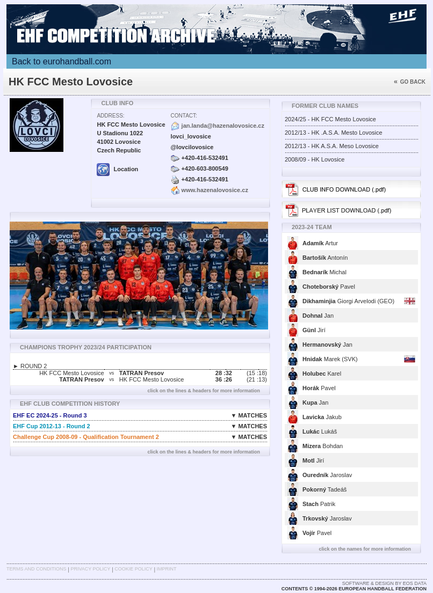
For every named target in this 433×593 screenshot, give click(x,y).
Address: (110, 116)
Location (117, 169)
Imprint (167, 569)
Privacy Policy (90, 569)
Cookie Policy (133, 569)
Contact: (184, 116)
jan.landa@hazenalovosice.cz (223, 125)
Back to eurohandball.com (61, 61)
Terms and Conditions (36, 569)
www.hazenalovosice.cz (215, 190)
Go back (409, 82)
